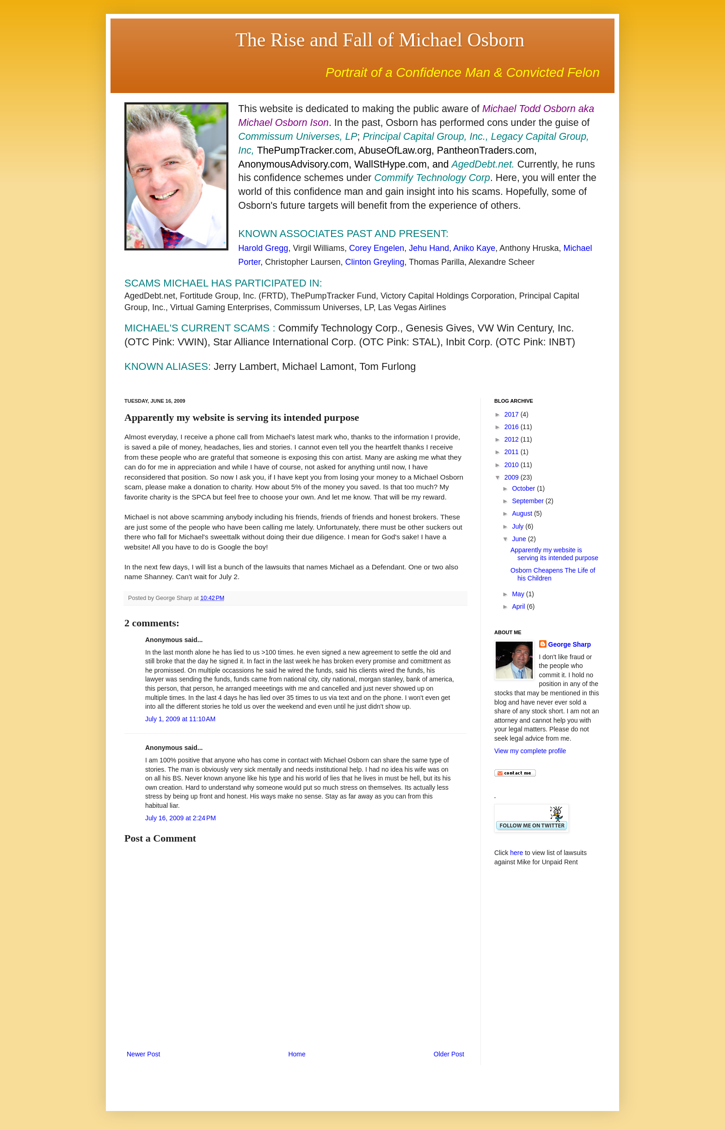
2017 (512, 414)
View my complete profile (530, 751)
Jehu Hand (429, 248)
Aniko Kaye (474, 248)
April (519, 606)
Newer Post (143, 1054)
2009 (512, 477)
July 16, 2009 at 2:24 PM (180, 818)
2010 (512, 464)
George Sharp (569, 644)
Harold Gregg (263, 248)
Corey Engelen (376, 248)
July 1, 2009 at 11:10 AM (180, 719)
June (520, 539)
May (519, 594)
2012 (512, 439)
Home (296, 1054)
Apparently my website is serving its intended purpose (554, 554)
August (523, 513)
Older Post (449, 1054)
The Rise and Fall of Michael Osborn (379, 39)
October (524, 488)
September (528, 501)
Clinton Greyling (374, 262)
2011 (512, 452)
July (518, 526)
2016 (512, 427)
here (516, 852)
